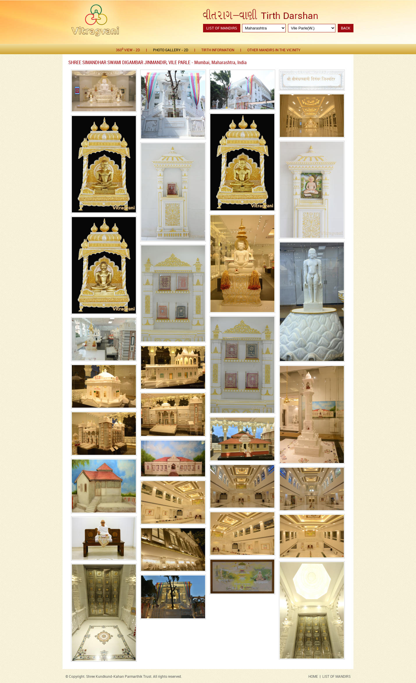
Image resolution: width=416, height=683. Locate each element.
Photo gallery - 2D (170, 50)
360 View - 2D (128, 50)
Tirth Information (217, 50)
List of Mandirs (221, 28)
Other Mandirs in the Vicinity (274, 50)
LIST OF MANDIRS (336, 677)
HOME (313, 677)
